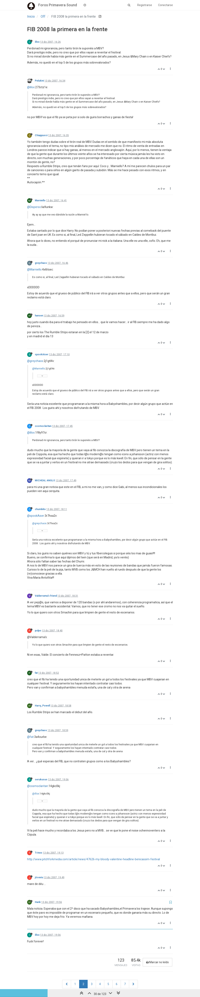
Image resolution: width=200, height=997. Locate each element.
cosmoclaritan (43, 426)
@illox (31, 87)
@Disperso (34, 207)
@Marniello (34, 269)
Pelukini (39, 80)
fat (36, 672)
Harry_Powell (42, 705)
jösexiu (39, 877)
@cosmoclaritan (37, 786)
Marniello (40, 200)
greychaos (41, 263)
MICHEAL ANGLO (45, 480)
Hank (38, 902)
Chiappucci (41, 135)
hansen (39, 315)
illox (37, 41)
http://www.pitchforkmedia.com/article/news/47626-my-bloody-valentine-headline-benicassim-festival (93, 859)
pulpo (38, 630)
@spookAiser (35, 515)
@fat (30, 736)
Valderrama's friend (46, 595)
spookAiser (41, 354)
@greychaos (35, 361)
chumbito (40, 509)
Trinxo (38, 852)
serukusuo (41, 779)
